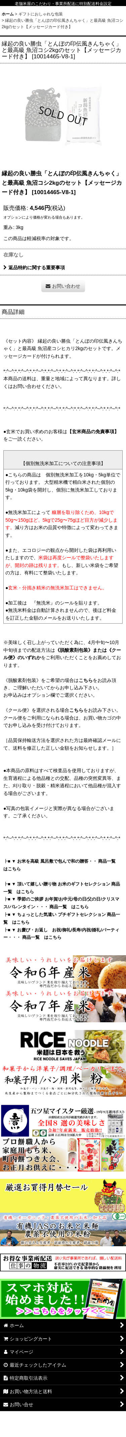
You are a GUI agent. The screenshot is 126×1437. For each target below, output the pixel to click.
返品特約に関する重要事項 (34, 267)
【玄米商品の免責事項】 (93, 431)
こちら (86, 680)
